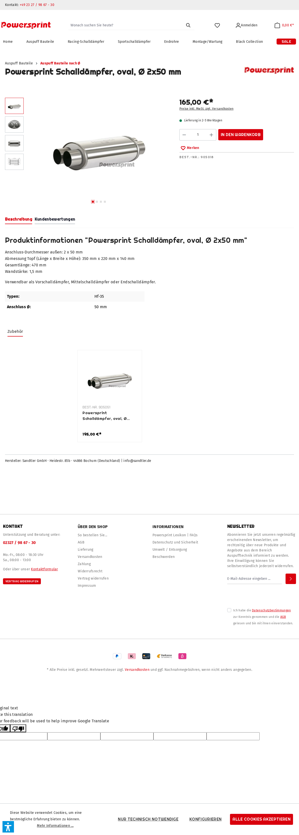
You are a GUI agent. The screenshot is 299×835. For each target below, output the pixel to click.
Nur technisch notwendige (148, 819)
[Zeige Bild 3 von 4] (101, 202)
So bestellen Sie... (92, 535)
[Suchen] (188, 25)
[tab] (18, 219)
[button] (8, 827)
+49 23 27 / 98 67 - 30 (37, 5)
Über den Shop (93, 526)
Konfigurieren (205, 819)
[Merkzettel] (217, 25)
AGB (81, 542)
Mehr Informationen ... (55, 826)
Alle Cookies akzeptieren (261, 819)
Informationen (168, 526)
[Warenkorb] (284, 25)
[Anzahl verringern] (184, 135)
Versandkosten (90, 557)
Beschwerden (163, 557)
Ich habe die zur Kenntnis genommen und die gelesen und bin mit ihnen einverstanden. (263, 617)
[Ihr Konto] (246, 25)
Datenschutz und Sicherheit (175, 542)
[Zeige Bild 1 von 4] (93, 202)
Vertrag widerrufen (21, 581)
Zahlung (84, 564)
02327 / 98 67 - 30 (19, 542)
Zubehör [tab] (15, 331)
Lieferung (85, 549)
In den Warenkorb (241, 134)
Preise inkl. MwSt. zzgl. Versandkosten (206, 108)
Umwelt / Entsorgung (169, 549)
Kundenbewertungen (55, 219)
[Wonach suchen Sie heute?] (125, 25)
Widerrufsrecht (90, 571)
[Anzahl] (198, 135)
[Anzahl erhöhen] (211, 135)
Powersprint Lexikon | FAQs (175, 535)
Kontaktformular (44, 569)
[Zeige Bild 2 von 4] (97, 202)
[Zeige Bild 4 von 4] (105, 202)
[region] (87, 152)
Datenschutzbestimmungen (271, 610)
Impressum (87, 586)
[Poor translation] (18, 728)
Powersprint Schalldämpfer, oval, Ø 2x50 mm (104, 415)
